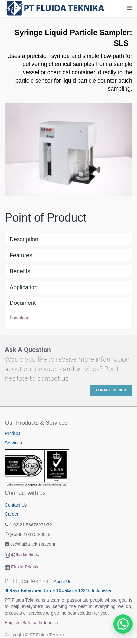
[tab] (68, 239)
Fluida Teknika (25, 566)
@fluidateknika (25, 554)
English (12, 622)
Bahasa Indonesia (40, 622)
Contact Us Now (111, 390)
